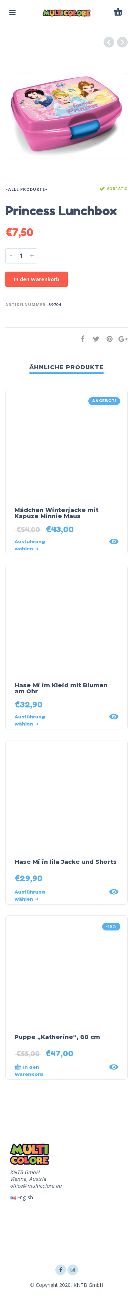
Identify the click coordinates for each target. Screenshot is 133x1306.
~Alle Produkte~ (26, 189)
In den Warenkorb (36, 279)
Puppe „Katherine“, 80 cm (57, 1037)
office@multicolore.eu (36, 1185)
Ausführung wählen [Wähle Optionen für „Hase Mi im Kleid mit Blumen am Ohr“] (30, 720)
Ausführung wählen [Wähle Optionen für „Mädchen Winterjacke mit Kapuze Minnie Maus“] (30, 545)
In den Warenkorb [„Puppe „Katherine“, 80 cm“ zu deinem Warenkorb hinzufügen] (29, 1070)
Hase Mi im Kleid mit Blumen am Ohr (61, 688)
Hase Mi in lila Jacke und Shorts (66, 861)
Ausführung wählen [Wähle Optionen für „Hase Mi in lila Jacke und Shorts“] (30, 895)
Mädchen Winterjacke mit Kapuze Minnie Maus (57, 513)
